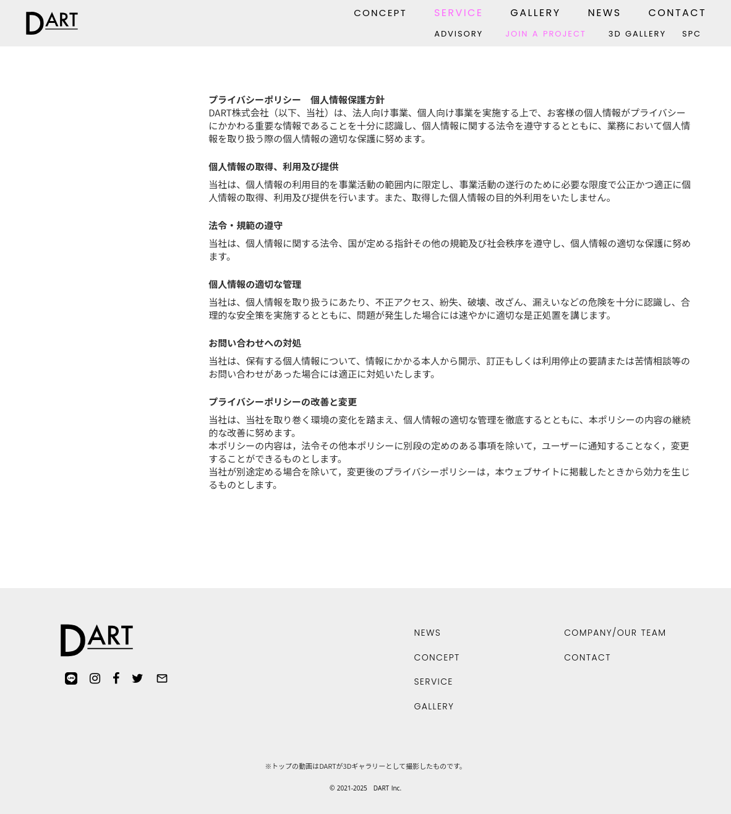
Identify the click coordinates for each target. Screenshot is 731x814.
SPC (691, 34)
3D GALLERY (637, 34)
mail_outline (162, 678)
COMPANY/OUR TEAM (615, 632)
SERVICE (458, 13)
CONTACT (677, 13)
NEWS (604, 13)
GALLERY (535, 13)
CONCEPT (380, 12)
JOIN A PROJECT (545, 34)
